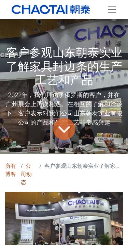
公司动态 (26, 174)
